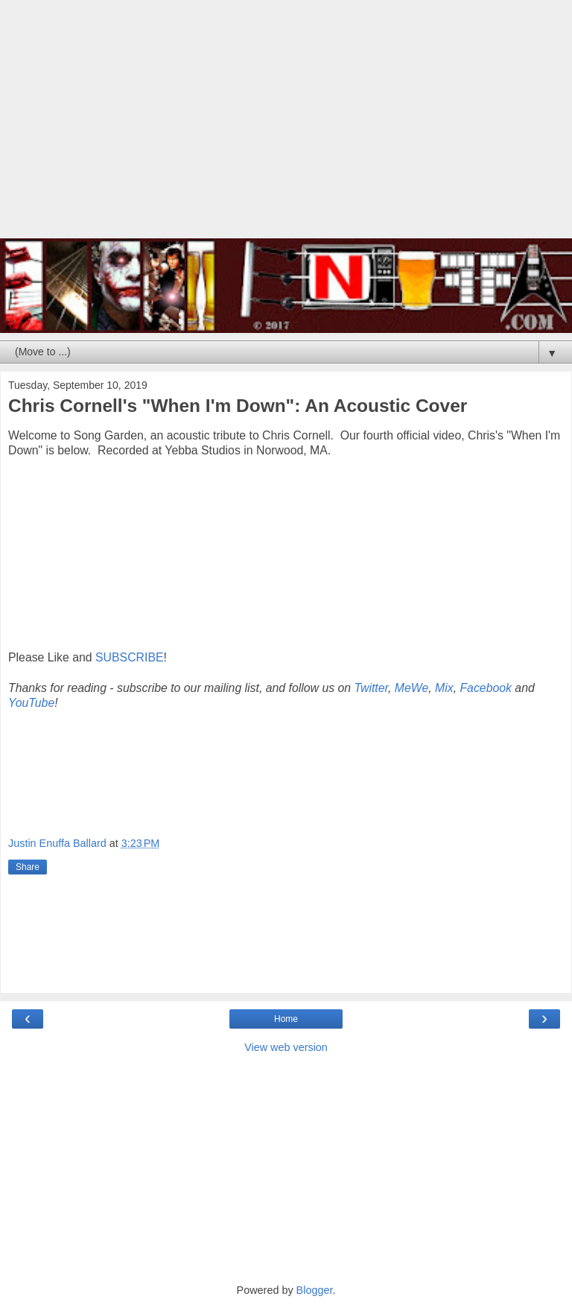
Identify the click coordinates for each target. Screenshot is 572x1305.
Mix (444, 688)
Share (27, 867)
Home (286, 1019)
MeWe (411, 688)
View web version (286, 1047)
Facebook (486, 688)
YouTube (31, 702)
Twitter (371, 688)
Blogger (314, 1290)
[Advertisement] (286, 126)
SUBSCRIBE (129, 657)
